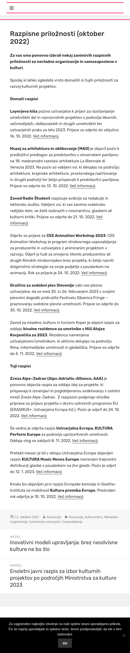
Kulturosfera (94, 517)
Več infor (66, 496)
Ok (65, 643)
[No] (123, 635)
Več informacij (46, 136)
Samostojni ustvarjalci (45, 521)
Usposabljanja (72, 521)
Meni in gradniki (32, 5)
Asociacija (54, 517)
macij (78, 496)
